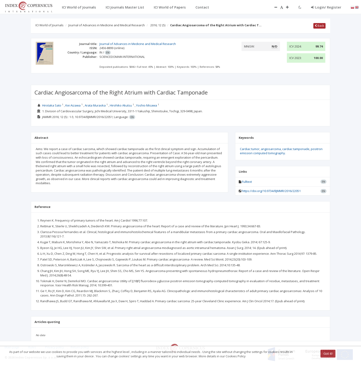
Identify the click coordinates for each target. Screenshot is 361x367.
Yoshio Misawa (146, 105)
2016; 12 (157, 25)
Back (319, 26)
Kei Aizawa (73, 105)
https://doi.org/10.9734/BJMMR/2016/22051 (271, 191)
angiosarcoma (271, 149)
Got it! (327, 353)
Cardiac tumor (249, 149)
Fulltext (247, 182)
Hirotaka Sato (51, 105)
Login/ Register (326, 7)
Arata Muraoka (95, 105)
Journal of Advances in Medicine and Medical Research (106, 25)
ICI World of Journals (49, 25)
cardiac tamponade (295, 149)
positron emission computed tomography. (281, 151)
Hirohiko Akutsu (121, 105)
